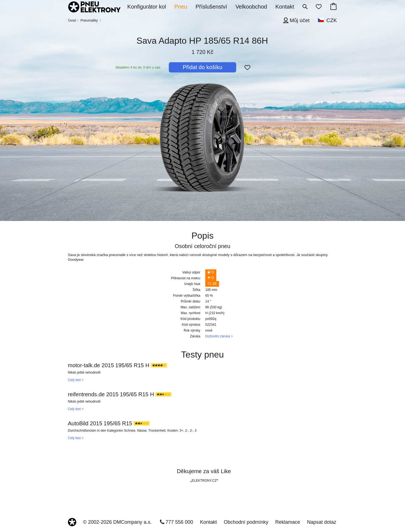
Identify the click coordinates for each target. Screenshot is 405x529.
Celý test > (76, 380)
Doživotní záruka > (219, 336)
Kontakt (208, 522)
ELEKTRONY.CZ (204, 481)
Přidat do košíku (202, 67)
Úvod (72, 20)
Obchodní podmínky (246, 522)
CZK (332, 20)
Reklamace (287, 522)
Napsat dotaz (321, 522)
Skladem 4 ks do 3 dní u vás (137, 67)
